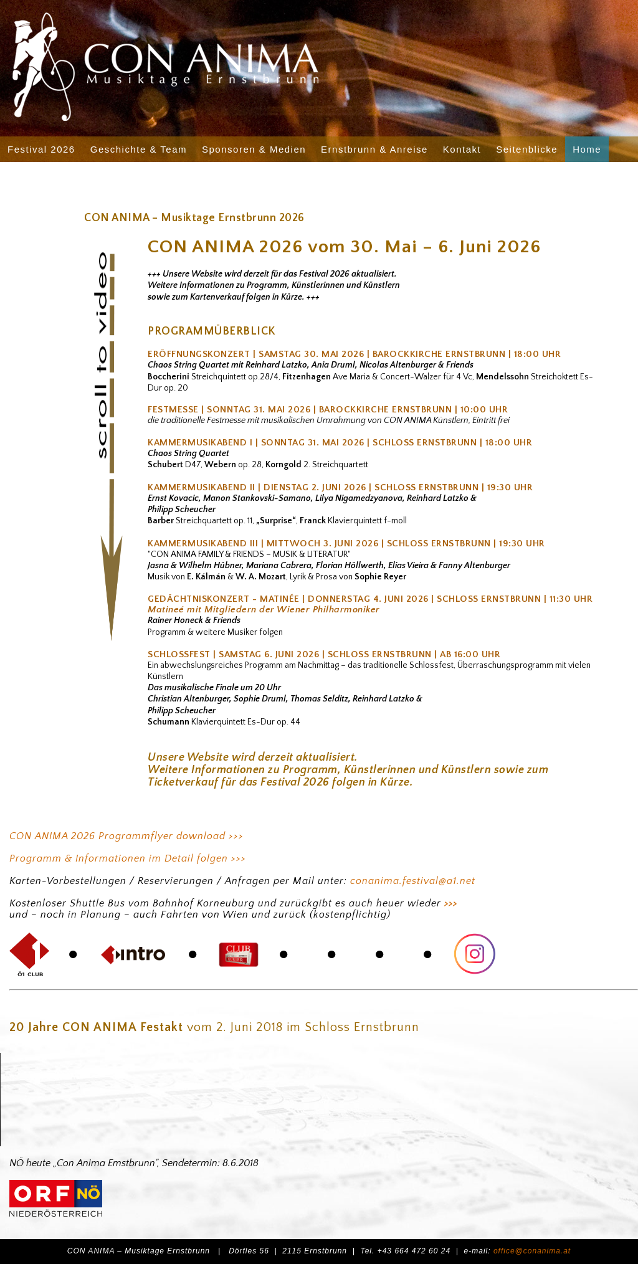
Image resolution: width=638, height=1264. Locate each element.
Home (587, 149)
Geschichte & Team (138, 149)
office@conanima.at (532, 1251)
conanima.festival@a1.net (412, 880)
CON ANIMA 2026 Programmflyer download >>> (126, 836)
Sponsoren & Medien (254, 149)
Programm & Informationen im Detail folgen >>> (127, 858)
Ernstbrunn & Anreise (374, 149)
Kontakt (462, 149)
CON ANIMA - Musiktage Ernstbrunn (233, 63)
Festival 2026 (41, 149)
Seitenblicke (527, 149)
